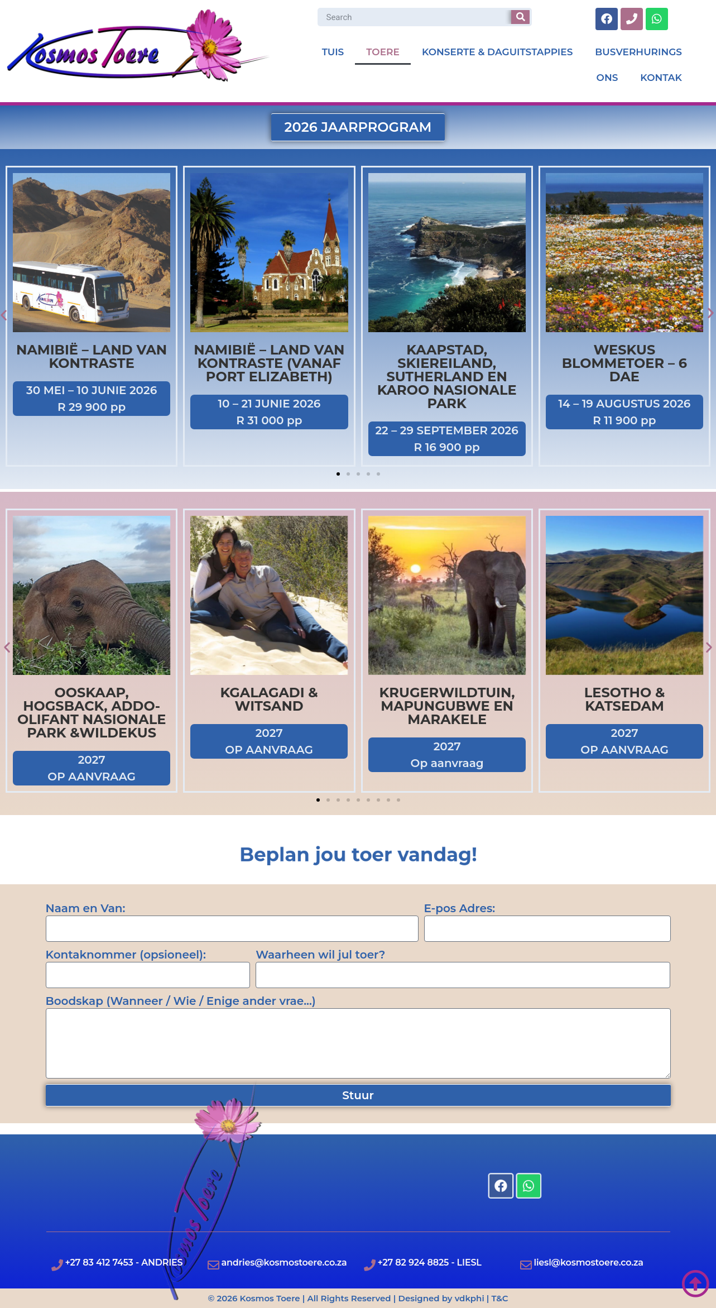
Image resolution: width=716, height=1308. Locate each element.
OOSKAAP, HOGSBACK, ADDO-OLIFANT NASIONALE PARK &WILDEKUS (91, 712)
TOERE (383, 52)
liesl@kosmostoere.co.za (588, 1262)
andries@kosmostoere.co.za (284, 1262)
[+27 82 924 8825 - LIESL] (370, 1265)
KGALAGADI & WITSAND (269, 699)
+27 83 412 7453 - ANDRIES (124, 1262)
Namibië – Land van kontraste (91, 356)
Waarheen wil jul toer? (320, 954)
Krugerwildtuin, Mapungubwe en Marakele (447, 705)
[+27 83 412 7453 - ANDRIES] (57, 1265)
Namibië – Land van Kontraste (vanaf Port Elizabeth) (269, 363)
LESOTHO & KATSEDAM (624, 699)
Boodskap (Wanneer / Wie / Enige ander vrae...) (181, 1001)
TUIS (333, 52)
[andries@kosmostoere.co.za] (213, 1265)
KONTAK (661, 77)
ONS (607, 77)
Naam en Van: (86, 908)
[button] (338, 474)
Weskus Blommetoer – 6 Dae (624, 363)
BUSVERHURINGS (638, 52)
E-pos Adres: (460, 908)
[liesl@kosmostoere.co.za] (526, 1265)
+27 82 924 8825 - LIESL (430, 1262)
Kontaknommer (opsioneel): (126, 954)
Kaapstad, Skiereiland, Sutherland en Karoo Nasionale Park (447, 376)
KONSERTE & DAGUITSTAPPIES (497, 52)
